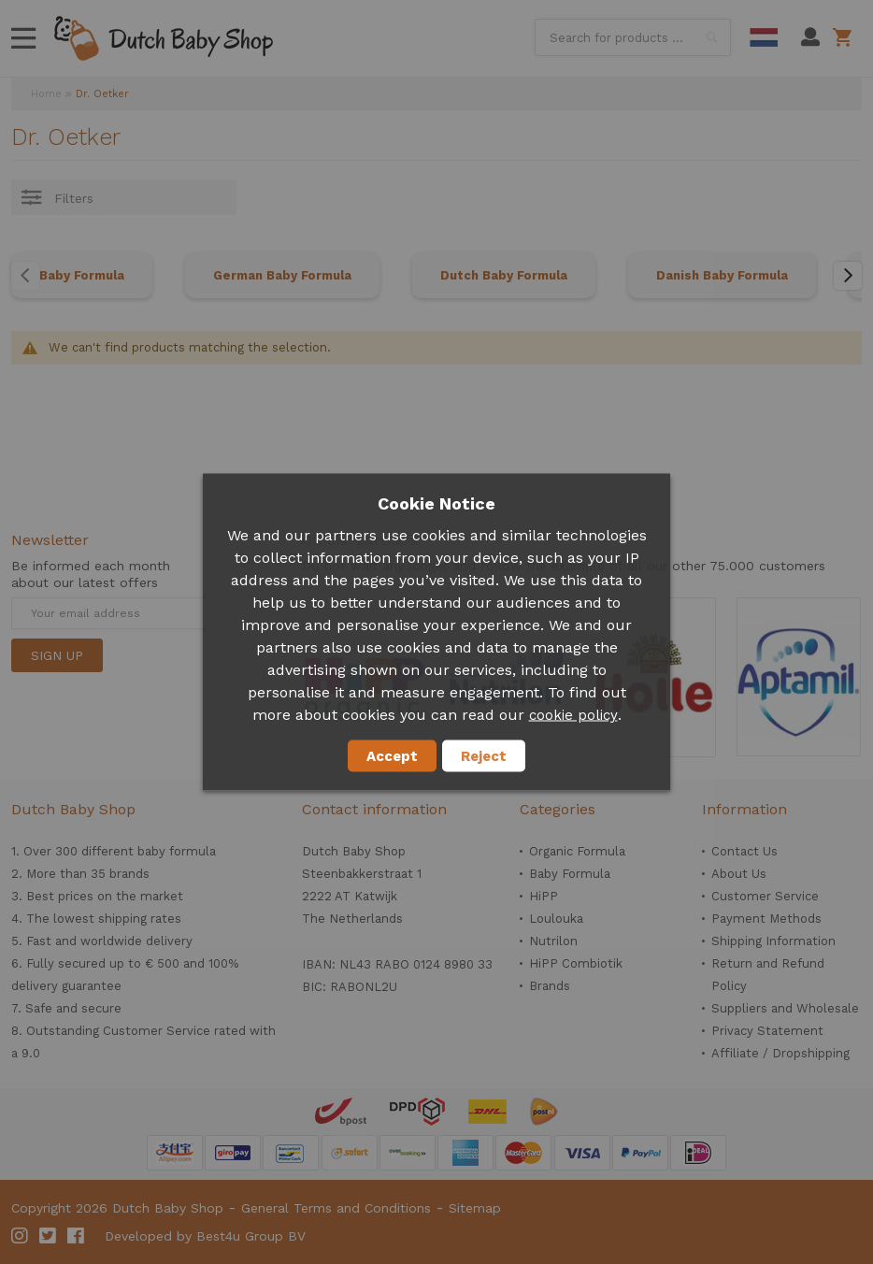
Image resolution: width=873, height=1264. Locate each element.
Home (46, 94)
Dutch (764, 37)
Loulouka (556, 919)
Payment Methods (766, 919)
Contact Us (744, 851)
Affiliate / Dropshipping (780, 1053)
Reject (484, 756)
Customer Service (765, 896)
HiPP (543, 896)
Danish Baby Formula (722, 275)
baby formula (176, 851)
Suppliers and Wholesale (785, 1008)
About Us (738, 874)
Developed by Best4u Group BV (205, 1235)
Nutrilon (553, 941)
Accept (392, 756)
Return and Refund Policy (767, 974)
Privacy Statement (767, 1031)
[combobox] (633, 37)
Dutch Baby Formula (503, 275)
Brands (549, 986)
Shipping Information (773, 941)
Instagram (20, 1236)
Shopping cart (845, 37)
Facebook (76, 1236)
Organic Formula (577, 851)
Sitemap (475, 1207)
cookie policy (573, 715)
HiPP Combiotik (576, 963)
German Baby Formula (282, 275)
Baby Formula (81, 275)
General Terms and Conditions (336, 1207)
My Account (810, 37)
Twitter (48, 1236)
